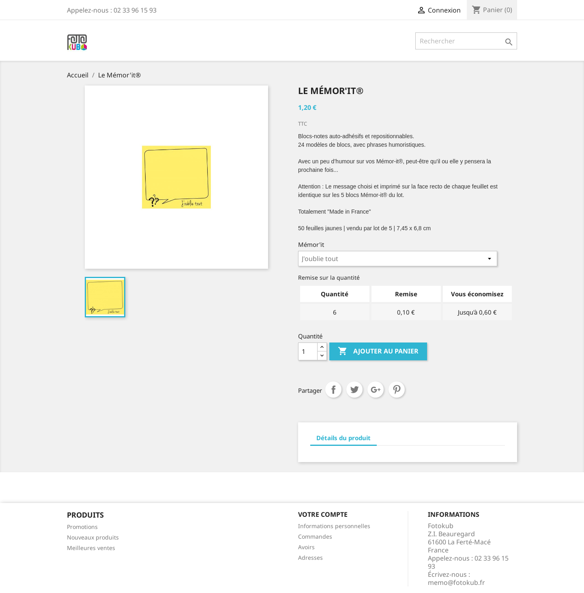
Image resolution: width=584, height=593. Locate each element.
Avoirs (306, 547)
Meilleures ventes (91, 548)
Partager (333, 389)
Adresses (310, 557)
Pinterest (397, 389)
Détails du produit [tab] (343, 438)
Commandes (315, 536)
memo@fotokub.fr (456, 582)
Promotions (82, 527)
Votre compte (323, 514)
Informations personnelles (334, 526)
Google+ (375, 389)
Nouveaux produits (93, 537)
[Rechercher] (466, 40)
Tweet (354, 389)
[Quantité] (308, 351)
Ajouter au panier (378, 351)
